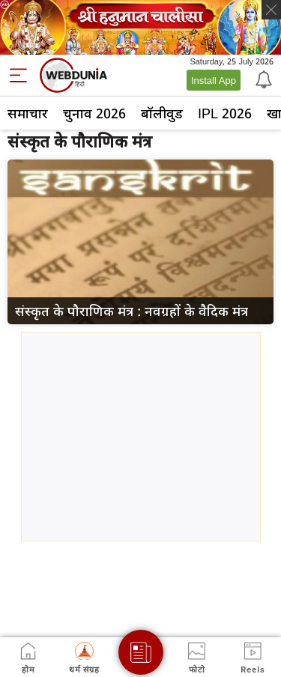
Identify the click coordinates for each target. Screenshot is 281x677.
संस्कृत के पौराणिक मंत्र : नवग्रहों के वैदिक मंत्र (131, 311)
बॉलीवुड (162, 113)
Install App (213, 80)
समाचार (27, 113)
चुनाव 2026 (94, 113)
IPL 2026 (225, 113)
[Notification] (262, 78)
